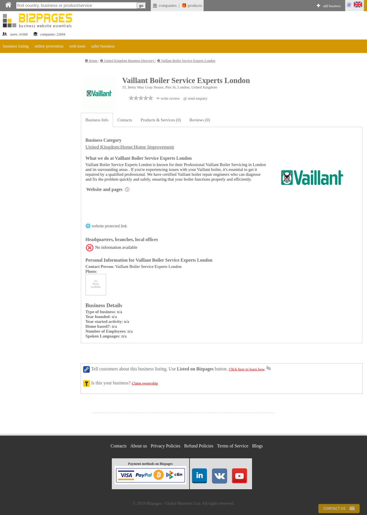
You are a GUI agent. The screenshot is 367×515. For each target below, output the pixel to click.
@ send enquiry (195, 98)
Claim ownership (145, 383)
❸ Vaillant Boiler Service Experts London (186, 61)
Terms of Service (232, 445)
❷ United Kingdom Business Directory (127, 61)
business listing (16, 46)
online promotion (48, 46)
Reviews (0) (200, 120)
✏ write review (168, 98)
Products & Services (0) (161, 120)
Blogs (257, 445)
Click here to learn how (247, 369)
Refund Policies (198, 445)
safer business (103, 46)
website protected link (109, 226)
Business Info (96, 120)
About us (138, 445)
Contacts (124, 120)
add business (332, 6)
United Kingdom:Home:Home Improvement (129, 147)
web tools (77, 46)
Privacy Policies (166, 445)
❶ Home (91, 61)
